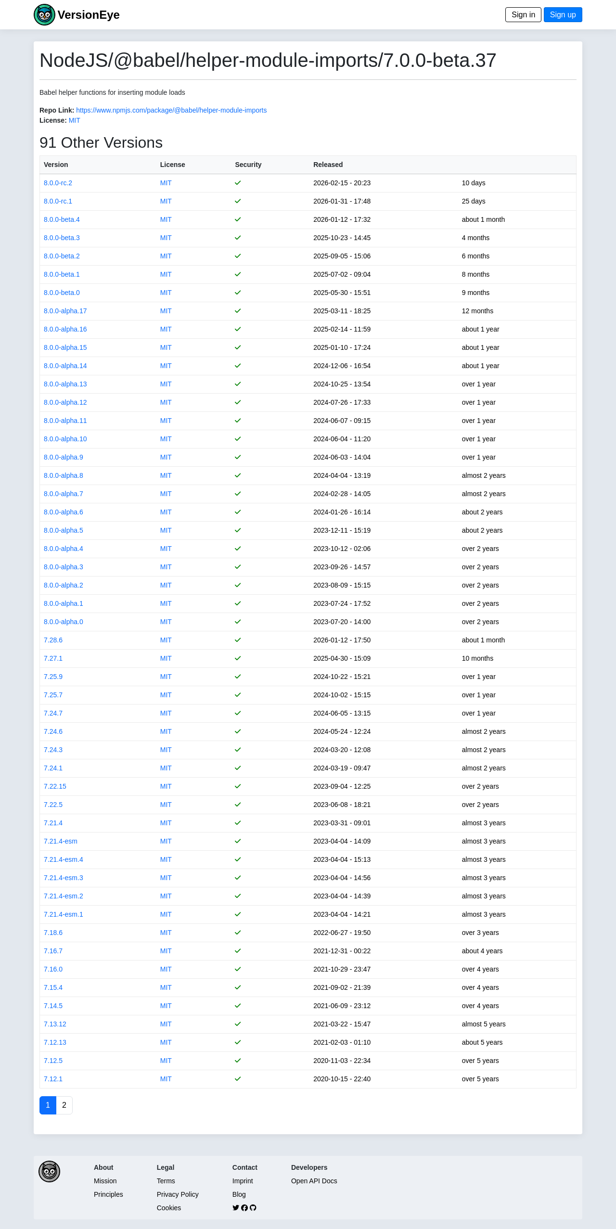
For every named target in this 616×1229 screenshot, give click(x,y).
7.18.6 (53, 932)
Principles (108, 1194)
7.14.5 (53, 1006)
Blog (239, 1194)
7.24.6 (53, 731)
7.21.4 (53, 823)
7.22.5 (53, 804)
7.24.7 (53, 713)
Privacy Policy (178, 1194)
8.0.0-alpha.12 (65, 402)
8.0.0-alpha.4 (63, 548)
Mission (105, 1181)
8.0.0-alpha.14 (65, 366)
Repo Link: (56, 110)
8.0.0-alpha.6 (63, 512)
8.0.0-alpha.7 (63, 494)
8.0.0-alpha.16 (65, 329)
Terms (166, 1181)
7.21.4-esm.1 (63, 914)
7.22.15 (55, 786)
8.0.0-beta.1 (62, 274)
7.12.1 (53, 1079)
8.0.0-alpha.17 (65, 311)
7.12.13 (55, 1042)
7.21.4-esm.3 (63, 878)
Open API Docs (314, 1181)
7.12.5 (53, 1060)
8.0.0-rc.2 (58, 183)
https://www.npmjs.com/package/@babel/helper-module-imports (171, 110)
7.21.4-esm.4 (63, 859)
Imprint (242, 1181)
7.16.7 (53, 951)
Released (328, 164)
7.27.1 (53, 658)
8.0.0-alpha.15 (65, 347)
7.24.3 (53, 750)
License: (53, 120)
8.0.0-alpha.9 (63, 457)
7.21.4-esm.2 (63, 896)
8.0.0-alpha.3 (63, 567)
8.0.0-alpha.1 (63, 603)
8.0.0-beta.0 (62, 292)
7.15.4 (53, 987)
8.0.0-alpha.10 (65, 439)
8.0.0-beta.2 (62, 256)
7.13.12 (55, 1024)
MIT (74, 120)
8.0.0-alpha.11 (65, 420)
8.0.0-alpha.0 (63, 622)
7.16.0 (53, 969)
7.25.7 (53, 695)
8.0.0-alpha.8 (63, 475)
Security (248, 164)
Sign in (523, 15)
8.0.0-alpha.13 (65, 384)
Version (56, 164)
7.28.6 (53, 640)
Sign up (563, 15)
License (172, 164)
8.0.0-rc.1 (58, 201)
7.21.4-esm (60, 841)
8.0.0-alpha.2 (63, 585)
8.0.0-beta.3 (62, 238)
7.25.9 (53, 676)
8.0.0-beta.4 (62, 219)
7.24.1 (53, 768)
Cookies (169, 1208)
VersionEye (88, 14)
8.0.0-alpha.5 (63, 530)
